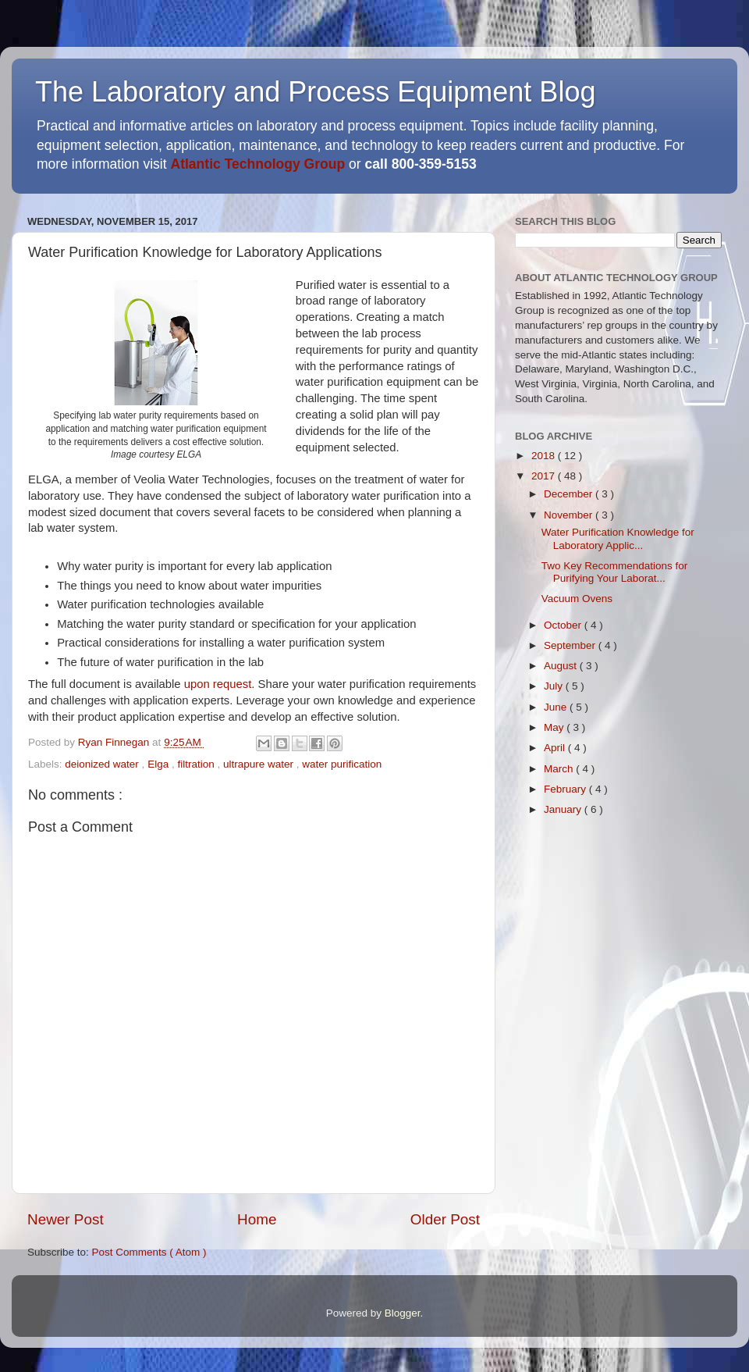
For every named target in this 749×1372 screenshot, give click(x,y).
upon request (218, 684)
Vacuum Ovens (576, 598)
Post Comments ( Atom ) (149, 1252)
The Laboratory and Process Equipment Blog (315, 92)
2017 (544, 476)
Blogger (403, 1313)
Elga (159, 764)
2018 (544, 455)
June (557, 707)
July (555, 686)
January (564, 809)
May (555, 727)
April (556, 748)
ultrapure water (259, 764)
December (569, 494)
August (562, 666)
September (571, 645)
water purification (342, 764)
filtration (197, 764)
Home (256, 1219)
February (566, 789)
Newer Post (65, 1219)
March (560, 769)
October (564, 625)
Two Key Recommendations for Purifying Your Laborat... (614, 572)
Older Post (445, 1219)
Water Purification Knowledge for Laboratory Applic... (617, 538)
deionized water (103, 764)
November (569, 515)
